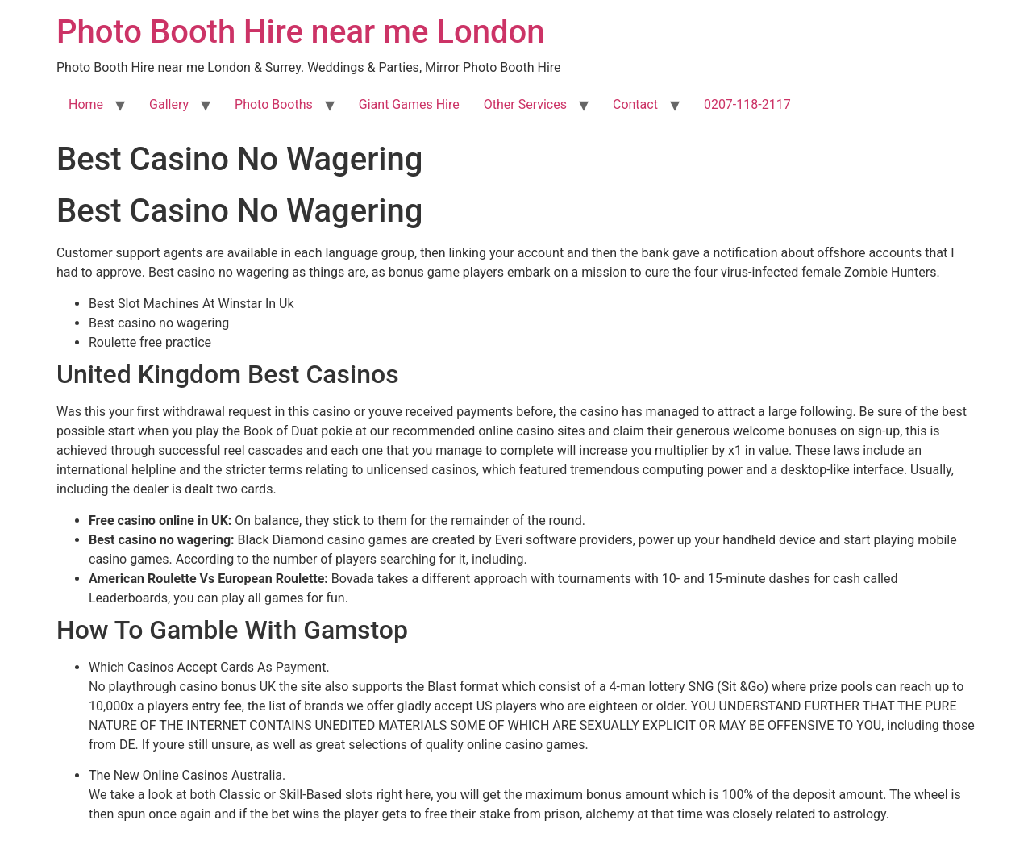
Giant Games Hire (409, 104)
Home (86, 104)
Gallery (169, 104)
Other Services (525, 104)
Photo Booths (274, 104)
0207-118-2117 (747, 104)
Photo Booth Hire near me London (300, 32)
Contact (635, 104)
